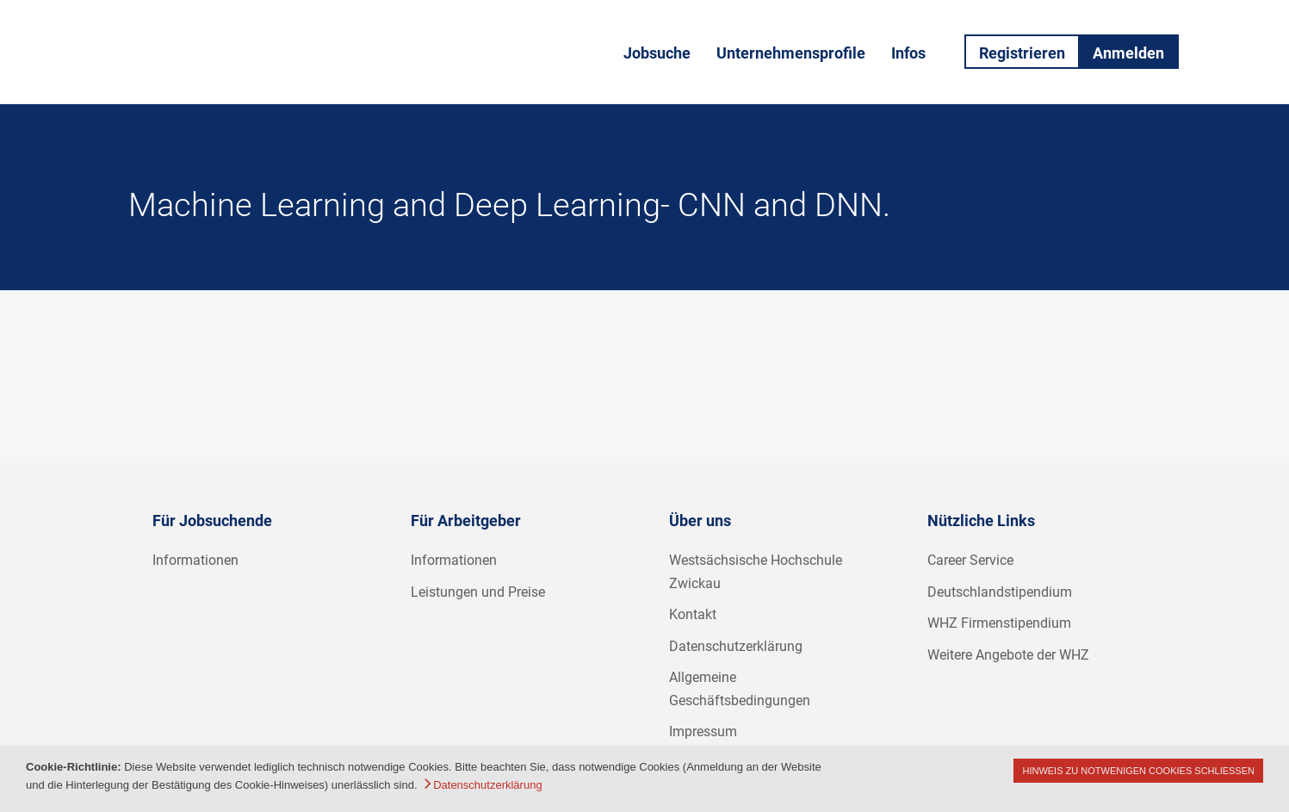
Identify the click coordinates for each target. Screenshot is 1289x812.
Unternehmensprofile (790, 53)
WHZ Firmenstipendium (999, 623)
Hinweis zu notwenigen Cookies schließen (1138, 771)
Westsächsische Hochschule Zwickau (755, 572)
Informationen (195, 560)
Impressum (703, 731)
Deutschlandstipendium (999, 592)
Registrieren (1022, 53)
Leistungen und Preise (478, 592)
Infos (908, 53)
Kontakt (692, 614)
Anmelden (1128, 53)
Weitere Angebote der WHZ (1008, 655)
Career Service (970, 560)
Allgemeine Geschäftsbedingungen (739, 689)
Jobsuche (657, 53)
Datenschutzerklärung (736, 646)
